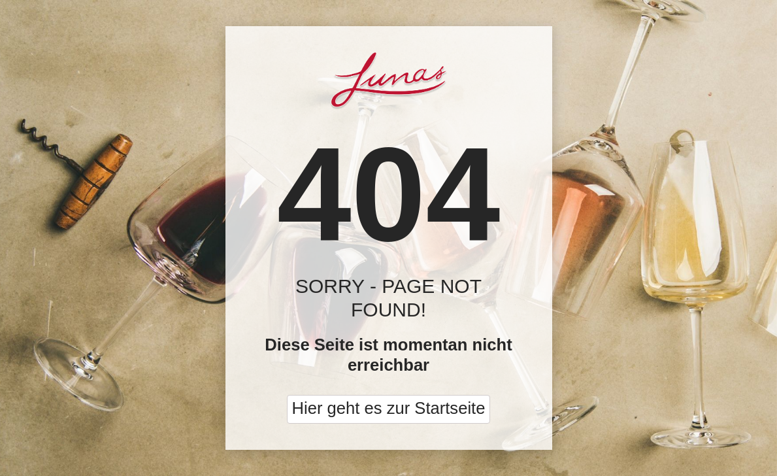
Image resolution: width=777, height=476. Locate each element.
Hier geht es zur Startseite (389, 408)
